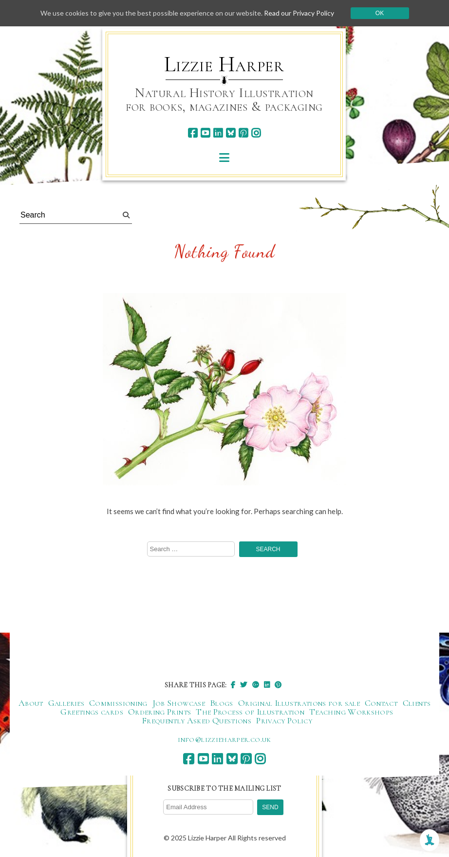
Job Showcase (178, 703)
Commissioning (118, 703)
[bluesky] (230, 133)
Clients (417, 703)
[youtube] (205, 133)
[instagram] (256, 133)
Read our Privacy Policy (299, 13)
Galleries (66, 703)
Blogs (221, 703)
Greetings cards (91, 711)
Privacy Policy (284, 720)
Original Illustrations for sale (299, 703)
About (31, 703)
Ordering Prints (159, 711)
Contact (381, 703)
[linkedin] (218, 133)
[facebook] (192, 133)
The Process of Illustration (250, 711)
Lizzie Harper (224, 64)
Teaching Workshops (351, 711)
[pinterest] (243, 133)
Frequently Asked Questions (196, 720)
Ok (379, 13)
